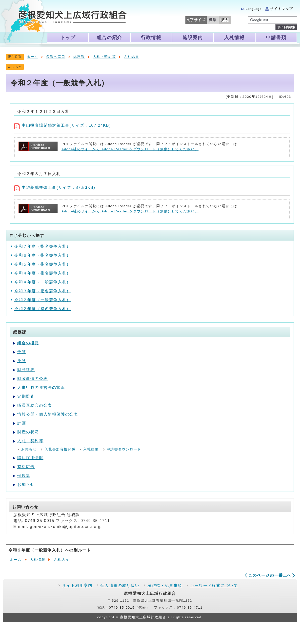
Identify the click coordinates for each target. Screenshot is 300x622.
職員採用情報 (30, 458)
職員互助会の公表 (34, 405)
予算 (21, 352)
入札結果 (131, 57)
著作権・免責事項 (164, 585)
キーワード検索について (214, 585)
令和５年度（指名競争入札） (42, 264)
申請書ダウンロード (124, 449)
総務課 (79, 57)
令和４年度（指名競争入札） (42, 273)
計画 (21, 423)
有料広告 (26, 467)
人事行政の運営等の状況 (41, 387)
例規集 (23, 475)
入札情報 (37, 560)
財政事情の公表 (32, 378)
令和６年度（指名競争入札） (42, 255)
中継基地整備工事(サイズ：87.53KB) (54, 187)
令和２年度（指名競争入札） (42, 309)
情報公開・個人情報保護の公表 (47, 414)
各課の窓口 (55, 57)
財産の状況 (28, 432)
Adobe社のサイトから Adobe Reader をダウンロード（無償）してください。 (130, 149)
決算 (21, 361)
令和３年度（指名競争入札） (42, 291)
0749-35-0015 (122, 607)
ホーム (32, 57)
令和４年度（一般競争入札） (42, 282)
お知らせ (29, 449)
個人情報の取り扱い (120, 585)
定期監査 (26, 396)
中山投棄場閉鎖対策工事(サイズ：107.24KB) (62, 125)
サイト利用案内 (77, 585)
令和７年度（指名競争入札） (42, 246)
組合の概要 (28, 343)
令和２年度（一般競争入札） (42, 300)
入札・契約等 (104, 57)
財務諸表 (26, 370)
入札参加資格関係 (59, 449)
